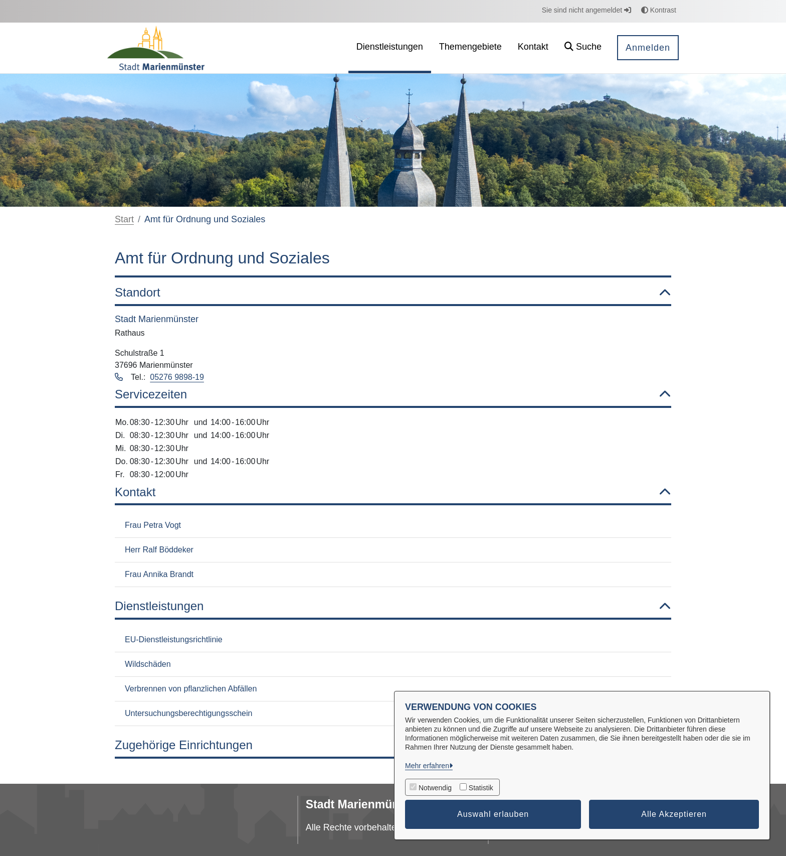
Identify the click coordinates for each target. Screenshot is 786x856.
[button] (583, 48)
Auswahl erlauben (493, 814)
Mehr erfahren (427, 766)
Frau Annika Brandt (159, 574)
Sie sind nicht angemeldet (586, 10)
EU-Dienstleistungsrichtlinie (174, 639)
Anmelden (648, 48)
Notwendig (435, 788)
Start (124, 219)
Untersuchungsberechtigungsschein (188, 713)
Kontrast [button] (658, 10)
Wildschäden (148, 664)
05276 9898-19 (177, 377)
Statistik (481, 788)
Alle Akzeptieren (674, 814)
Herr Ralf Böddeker (159, 549)
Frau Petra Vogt (153, 525)
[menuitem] (389, 48)
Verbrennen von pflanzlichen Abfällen (191, 688)
